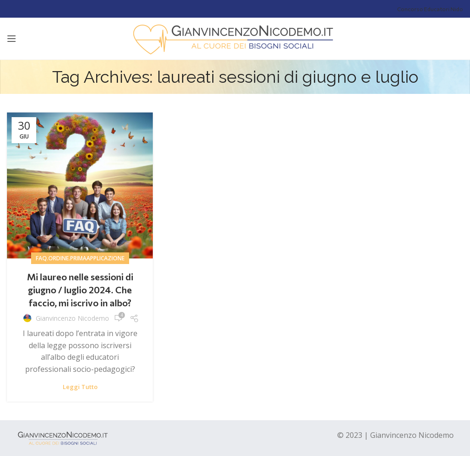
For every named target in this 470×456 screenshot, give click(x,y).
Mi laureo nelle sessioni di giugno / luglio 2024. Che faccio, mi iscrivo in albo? (80, 289)
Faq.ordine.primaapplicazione (80, 258)
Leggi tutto (80, 387)
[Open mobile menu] (11, 38)
